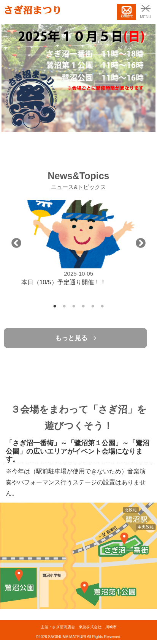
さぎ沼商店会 (63, 627)
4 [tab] (83, 304)
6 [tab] (102, 304)
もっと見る (75, 338)
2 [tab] (64, 304)
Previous (16, 243)
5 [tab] (93, 304)
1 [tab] (55, 304)
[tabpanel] (79, 243)
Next (140, 243)
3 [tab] (74, 304)
